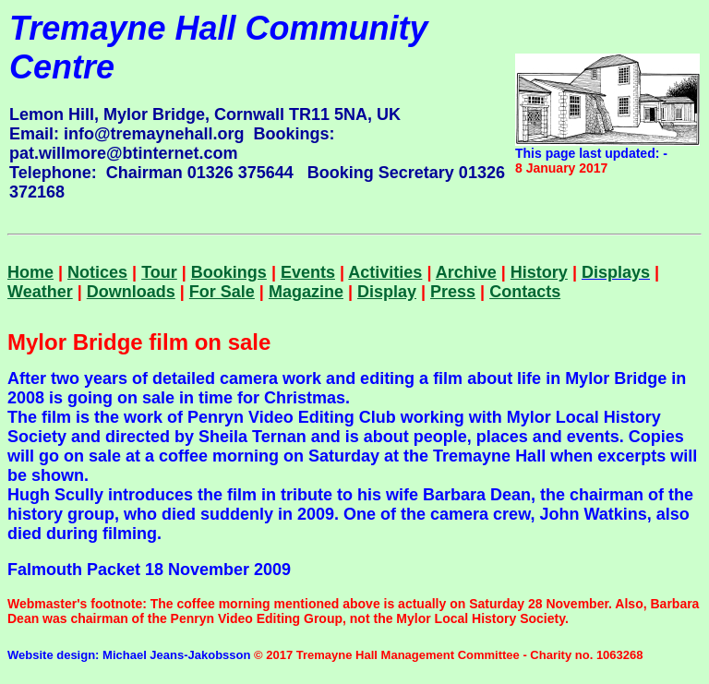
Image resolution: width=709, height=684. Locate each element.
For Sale (222, 291)
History (539, 272)
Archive (466, 272)
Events (308, 272)
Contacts (524, 291)
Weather (40, 291)
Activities (385, 272)
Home (30, 272)
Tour (159, 272)
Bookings (229, 272)
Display (386, 291)
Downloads (131, 291)
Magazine (306, 291)
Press (452, 291)
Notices (97, 272)
